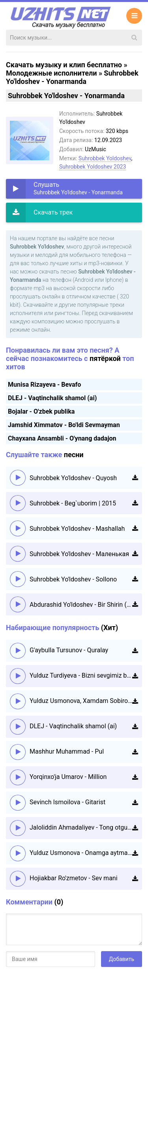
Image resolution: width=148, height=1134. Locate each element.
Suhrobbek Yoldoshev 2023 (92, 166)
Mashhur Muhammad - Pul (67, 751)
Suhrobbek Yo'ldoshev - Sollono (73, 579)
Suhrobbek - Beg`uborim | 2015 (73, 503)
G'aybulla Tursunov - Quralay (69, 650)
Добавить (121, 959)
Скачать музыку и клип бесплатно (64, 65)
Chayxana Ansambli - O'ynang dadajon (62, 438)
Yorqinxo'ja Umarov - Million (68, 777)
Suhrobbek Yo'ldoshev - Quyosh (73, 478)
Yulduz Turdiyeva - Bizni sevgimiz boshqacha (81, 675)
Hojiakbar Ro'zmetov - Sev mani (74, 878)
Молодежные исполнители (51, 73)
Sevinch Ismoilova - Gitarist (67, 802)
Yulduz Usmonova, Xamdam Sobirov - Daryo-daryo (81, 701)
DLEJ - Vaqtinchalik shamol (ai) (52, 398)
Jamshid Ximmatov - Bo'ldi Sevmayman (64, 425)
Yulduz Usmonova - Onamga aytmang (81, 853)
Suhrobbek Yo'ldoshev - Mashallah (77, 528)
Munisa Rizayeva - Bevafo (44, 384)
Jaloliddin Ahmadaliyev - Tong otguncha (81, 827)
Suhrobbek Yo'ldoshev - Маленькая (79, 554)
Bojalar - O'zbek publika (41, 411)
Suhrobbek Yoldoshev (105, 158)
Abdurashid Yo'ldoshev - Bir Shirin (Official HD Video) (81, 604)
